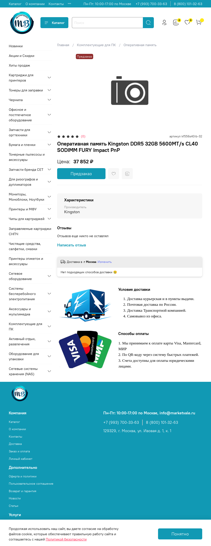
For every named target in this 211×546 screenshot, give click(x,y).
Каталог (15, 4)
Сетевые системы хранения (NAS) (23, 371)
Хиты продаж (19, 65)
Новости (15, 498)
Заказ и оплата (19, 451)
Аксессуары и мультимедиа (20, 311)
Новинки (16, 46)
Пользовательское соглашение (31, 484)
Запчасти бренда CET (26, 169)
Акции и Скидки (21, 55)
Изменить (105, 262)
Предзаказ (81, 173)
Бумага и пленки (22, 144)
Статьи (13, 506)
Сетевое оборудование (20, 276)
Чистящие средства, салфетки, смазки (25, 246)
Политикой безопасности (66, 539)
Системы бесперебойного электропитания (22, 293)
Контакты (56, 4)
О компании (35, 4)
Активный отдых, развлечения (22, 341)
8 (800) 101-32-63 (188, 4)
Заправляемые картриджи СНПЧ (30, 231)
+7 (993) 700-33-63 (151, 4)
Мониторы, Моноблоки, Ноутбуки (26, 197)
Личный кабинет (20, 459)
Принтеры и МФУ (23, 209)
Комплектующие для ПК (96, 45)
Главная (63, 45)
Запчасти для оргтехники (19, 132)
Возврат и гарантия (22, 491)
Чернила (16, 100)
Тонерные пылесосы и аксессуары (27, 157)
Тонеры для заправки (26, 90)
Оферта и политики (22, 476)
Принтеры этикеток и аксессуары (26, 261)
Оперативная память (140, 45)
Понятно (180, 534)
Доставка (15, 444)
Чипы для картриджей (26, 219)
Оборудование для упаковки (24, 356)
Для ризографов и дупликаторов (23, 182)
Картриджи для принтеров (21, 77)
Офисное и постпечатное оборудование (20, 114)
